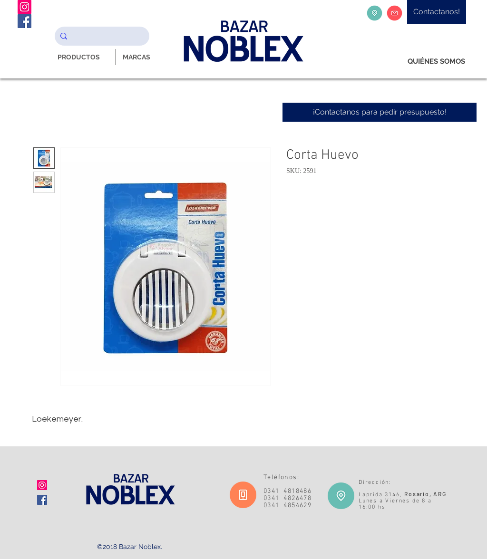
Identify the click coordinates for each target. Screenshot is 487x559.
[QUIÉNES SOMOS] (436, 61)
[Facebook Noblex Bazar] (24, 21)
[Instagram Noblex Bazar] (24, 7)
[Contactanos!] (436, 12)
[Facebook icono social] (42, 500)
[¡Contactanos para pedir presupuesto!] (379, 112)
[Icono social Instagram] (42, 485)
